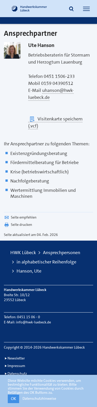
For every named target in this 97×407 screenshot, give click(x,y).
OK (13, 398)
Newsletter (16, 358)
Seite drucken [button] (18, 224)
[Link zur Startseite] (29, 8)
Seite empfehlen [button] (20, 217)
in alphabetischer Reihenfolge (46, 262)
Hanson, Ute (29, 271)
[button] (71, 9)
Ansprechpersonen (61, 252)
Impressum (16, 365)
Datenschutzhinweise (39, 398)
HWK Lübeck (23, 252)
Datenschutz (17, 373)
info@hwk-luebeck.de (33, 322)
